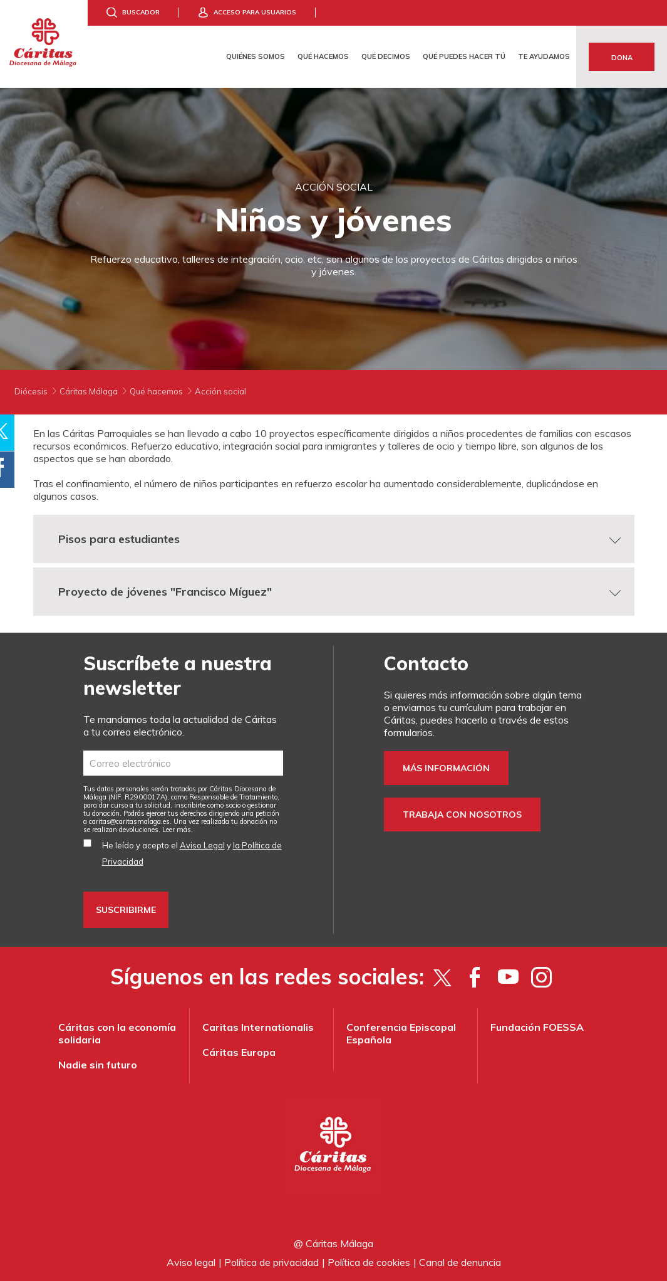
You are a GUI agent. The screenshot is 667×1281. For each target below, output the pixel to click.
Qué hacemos (323, 56)
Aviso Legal (202, 845)
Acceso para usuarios (255, 12)
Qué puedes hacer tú (464, 56)
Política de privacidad (271, 1262)
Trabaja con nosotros (462, 814)
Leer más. (177, 829)
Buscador (141, 12)
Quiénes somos (255, 56)
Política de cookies (369, 1262)
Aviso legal (191, 1262)
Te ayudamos (544, 56)
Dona (622, 57)
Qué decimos (385, 56)
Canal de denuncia (460, 1262)
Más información (446, 768)
